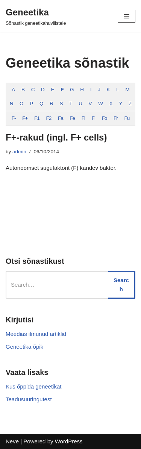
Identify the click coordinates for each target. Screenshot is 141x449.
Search (121, 284)
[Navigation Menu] (126, 16)
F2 (48, 118)
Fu (126, 118)
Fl (93, 118)
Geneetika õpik (24, 346)
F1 (36, 118)
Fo (104, 118)
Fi (83, 118)
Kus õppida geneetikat (33, 386)
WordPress (69, 441)
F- (14, 118)
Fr (116, 118)
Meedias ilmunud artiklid (36, 334)
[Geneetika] (36, 16)
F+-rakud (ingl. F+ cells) (56, 137)
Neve (12, 441)
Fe (72, 118)
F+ (24, 118)
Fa (60, 118)
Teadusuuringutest (29, 399)
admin (19, 151)
